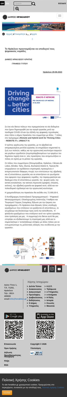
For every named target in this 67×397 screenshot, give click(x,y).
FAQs (6, 361)
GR (2, 3)
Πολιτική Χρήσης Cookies (53, 387)
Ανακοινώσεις (35, 289)
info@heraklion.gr (18, 299)
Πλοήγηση (9, 357)
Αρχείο (34, 34)
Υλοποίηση (35, 348)
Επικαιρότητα (19, 34)
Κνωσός (50, 303)
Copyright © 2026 (38, 344)
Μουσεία (50, 306)
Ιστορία (50, 300)
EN (7, 3)
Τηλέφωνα (51, 289)
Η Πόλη (50, 297)
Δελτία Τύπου (35, 286)
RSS (6, 365)
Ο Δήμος (33, 303)
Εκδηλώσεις (34, 300)
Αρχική (9, 34)
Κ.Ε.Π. (49, 286)
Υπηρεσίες (34, 306)
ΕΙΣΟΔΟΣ (62, 3)
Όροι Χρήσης (10, 348)
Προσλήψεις (34, 295)
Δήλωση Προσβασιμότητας (12, 352)
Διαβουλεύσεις (35, 297)
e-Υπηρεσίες (52, 292)
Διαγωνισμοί (35, 292)
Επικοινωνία (10, 344)
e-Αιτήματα (52, 295)
